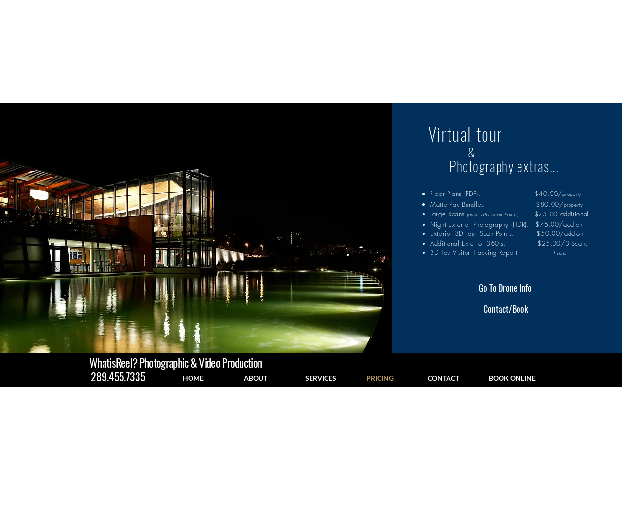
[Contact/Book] (506, 309)
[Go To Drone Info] (505, 288)
